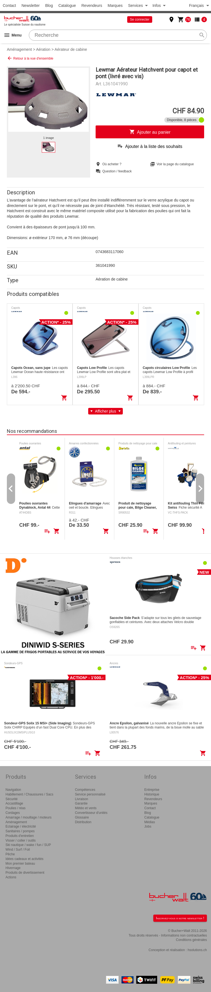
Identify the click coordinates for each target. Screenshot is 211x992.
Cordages (12, 813)
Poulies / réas (15, 808)
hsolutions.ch (197, 950)
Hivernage (13, 868)
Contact (9, 5)
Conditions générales (191, 940)
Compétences (85, 790)
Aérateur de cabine (71, 49)
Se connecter (139, 19)
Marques (115, 5)
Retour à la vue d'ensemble (30, 58)
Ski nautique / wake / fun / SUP (28, 845)
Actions (10, 877)
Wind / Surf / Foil (17, 849)
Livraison (81, 799)
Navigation (13, 790)
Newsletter (30, 5)
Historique (151, 794)
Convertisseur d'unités (91, 813)
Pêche (10, 854)
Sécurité (11, 799)
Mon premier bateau (20, 863)
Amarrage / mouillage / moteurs (28, 817)
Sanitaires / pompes (20, 831)
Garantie (81, 803)
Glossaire (82, 817)
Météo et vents (86, 808)
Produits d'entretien (19, 836)
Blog (49, 5)
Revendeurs (91, 5)
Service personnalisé (90, 794)
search (202, 35)
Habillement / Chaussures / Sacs (29, 794)
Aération (43, 49)
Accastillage (14, 803)
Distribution (83, 822)
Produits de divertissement (24, 873)
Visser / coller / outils (20, 840)
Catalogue (67, 5)
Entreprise (151, 790)
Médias (149, 822)
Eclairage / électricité (20, 826)
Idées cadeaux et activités (24, 859)
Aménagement (19, 49)
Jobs (147, 826)
